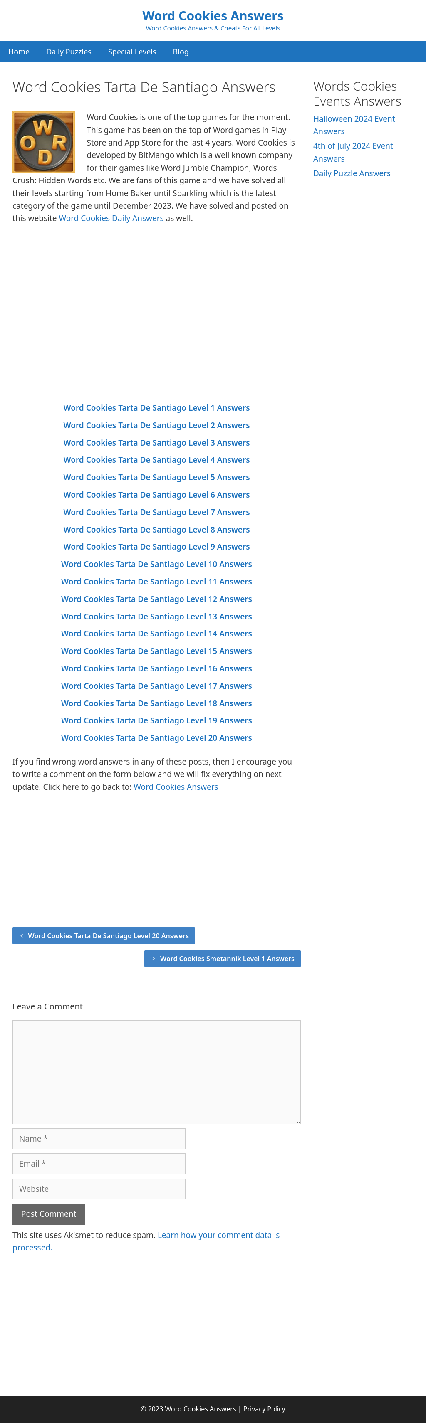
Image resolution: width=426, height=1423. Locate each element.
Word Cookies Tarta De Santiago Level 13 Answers (156, 616)
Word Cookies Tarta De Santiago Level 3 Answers (156, 442)
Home (19, 52)
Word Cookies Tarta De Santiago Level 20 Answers (156, 737)
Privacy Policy (264, 1408)
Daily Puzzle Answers (352, 173)
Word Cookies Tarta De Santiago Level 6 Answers (156, 494)
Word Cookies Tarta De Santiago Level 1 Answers (156, 407)
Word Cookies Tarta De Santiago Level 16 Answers (156, 668)
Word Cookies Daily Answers (111, 218)
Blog (181, 52)
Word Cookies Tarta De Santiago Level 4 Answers (156, 459)
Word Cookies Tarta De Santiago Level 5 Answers (156, 477)
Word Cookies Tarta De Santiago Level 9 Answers (156, 546)
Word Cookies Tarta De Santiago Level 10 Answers (156, 564)
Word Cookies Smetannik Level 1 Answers (227, 958)
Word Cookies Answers (212, 15)
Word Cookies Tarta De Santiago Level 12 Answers (156, 599)
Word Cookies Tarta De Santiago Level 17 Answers (156, 686)
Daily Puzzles (69, 52)
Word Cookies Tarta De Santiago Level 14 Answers (156, 633)
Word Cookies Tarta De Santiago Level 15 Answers (156, 651)
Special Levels (132, 52)
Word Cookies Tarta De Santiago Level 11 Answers (156, 581)
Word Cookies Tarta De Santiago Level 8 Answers (156, 529)
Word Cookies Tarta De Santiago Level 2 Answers (156, 425)
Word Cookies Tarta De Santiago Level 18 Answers (156, 703)
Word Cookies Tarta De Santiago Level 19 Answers (156, 720)
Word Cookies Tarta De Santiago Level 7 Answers (156, 512)
